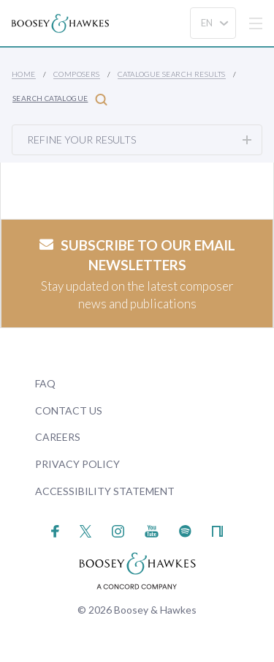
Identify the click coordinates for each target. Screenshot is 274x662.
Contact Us (68, 410)
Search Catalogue (59, 99)
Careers (57, 437)
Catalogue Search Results (172, 74)
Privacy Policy (77, 464)
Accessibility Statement (105, 491)
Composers (76, 74)
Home (24, 74)
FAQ (45, 383)
